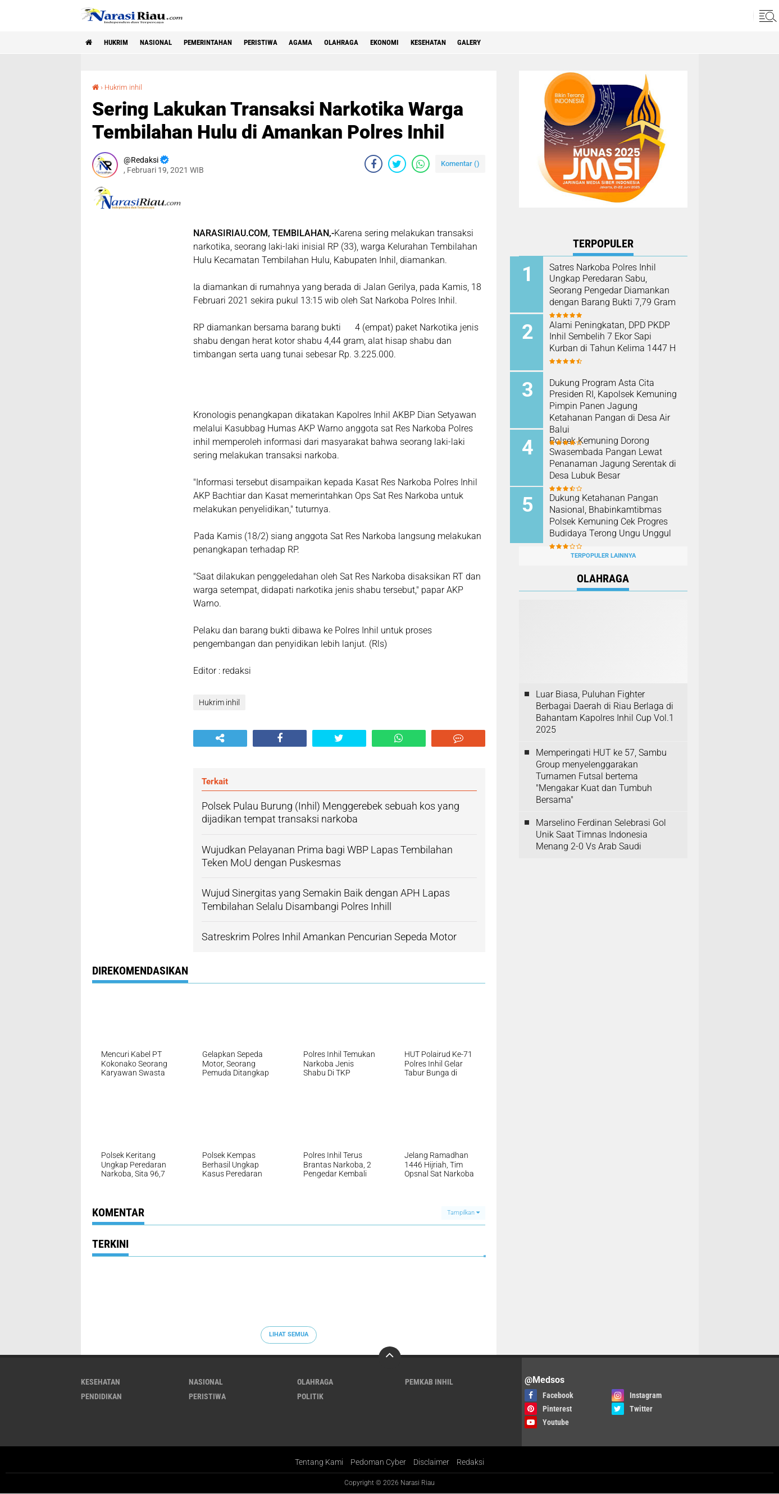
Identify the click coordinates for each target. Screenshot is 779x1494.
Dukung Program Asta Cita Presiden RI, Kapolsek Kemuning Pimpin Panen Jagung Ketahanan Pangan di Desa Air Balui (617, 404)
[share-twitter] (397, 164)
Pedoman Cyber (378, 1462)
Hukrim (120, 42)
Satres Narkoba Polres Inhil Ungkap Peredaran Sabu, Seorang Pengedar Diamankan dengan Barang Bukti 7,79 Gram (618, 290)
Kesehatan (459, 42)
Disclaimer (431, 1462)
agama (322, 42)
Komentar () (460, 163)
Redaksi (470, 1462)
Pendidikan (101, 1396)
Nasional (164, 42)
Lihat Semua (288, 1334)
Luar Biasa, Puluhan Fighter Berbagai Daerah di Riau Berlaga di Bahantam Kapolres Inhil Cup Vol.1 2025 (605, 705)
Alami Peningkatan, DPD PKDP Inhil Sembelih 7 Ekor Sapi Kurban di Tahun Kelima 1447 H (618, 341)
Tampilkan (463, 1212)
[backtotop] (390, 1357)
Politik (310, 1396)
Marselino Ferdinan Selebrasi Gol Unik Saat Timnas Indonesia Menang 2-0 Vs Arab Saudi (601, 828)
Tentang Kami (319, 1462)
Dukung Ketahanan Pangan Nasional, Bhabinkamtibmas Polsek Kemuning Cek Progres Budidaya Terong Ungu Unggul (617, 517)
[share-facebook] (373, 164)
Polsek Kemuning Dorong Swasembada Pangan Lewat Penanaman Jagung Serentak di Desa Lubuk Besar (617, 454)
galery (505, 42)
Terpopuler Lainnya (603, 549)
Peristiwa (278, 42)
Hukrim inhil (125, 86)
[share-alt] (220, 738)
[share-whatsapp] (421, 164)
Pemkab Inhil (429, 1381)
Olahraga (365, 42)
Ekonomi (411, 42)
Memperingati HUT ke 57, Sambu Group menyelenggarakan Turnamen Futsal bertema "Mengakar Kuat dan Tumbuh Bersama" (601, 769)
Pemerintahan (220, 42)
